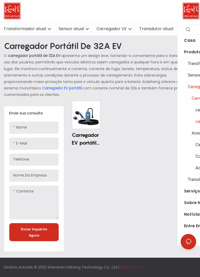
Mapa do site (131, 267)
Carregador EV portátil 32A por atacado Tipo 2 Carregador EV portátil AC (85, 139)
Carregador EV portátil (62, 88)
